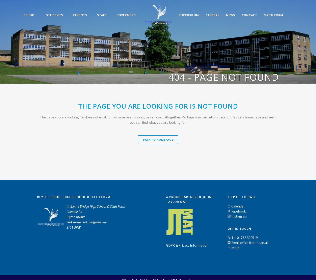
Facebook (237, 211)
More (235, 248)
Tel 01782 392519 (244, 237)
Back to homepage (158, 139)
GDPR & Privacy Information (187, 245)
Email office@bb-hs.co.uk (250, 243)
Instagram (237, 216)
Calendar (236, 206)
